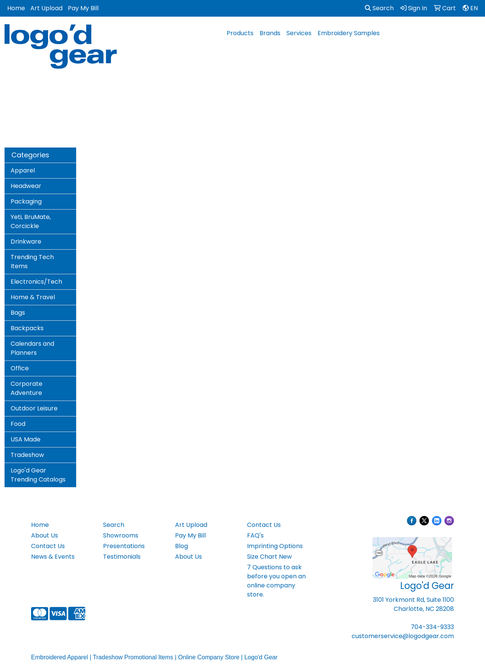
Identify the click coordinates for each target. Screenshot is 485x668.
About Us (44, 535)
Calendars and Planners (32, 348)
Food (18, 423)
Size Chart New (269, 556)
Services (298, 33)
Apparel (23, 170)
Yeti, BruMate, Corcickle (31, 221)
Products (240, 33)
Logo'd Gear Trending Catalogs (38, 475)
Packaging (26, 201)
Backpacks (27, 328)
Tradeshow (27, 455)
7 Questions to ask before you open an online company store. (276, 581)
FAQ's (255, 535)
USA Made (26, 439)
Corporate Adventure (26, 388)
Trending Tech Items (32, 261)
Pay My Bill (83, 8)
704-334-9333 (432, 627)
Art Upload (46, 8)
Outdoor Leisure (34, 408)
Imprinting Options (275, 546)
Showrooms (120, 535)
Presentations (124, 546)
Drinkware (26, 241)
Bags (18, 312)
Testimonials (122, 556)
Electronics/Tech (36, 281)
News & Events (53, 556)
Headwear (26, 186)
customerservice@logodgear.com (403, 636)
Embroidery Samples (349, 33)
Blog (181, 546)
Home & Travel (33, 297)
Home (16, 8)
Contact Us (48, 546)
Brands (270, 33)
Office (20, 368)
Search (379, 8)
